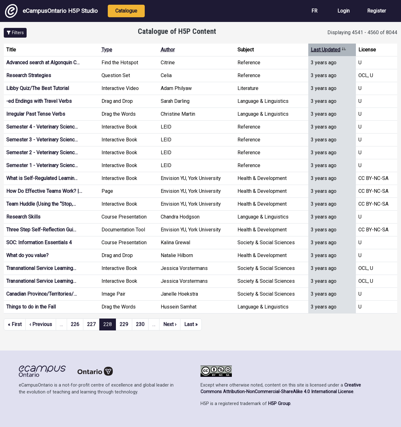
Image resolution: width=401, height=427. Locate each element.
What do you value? (27, 255)
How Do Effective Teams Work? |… (44, 191)
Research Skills (23, 217)
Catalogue (126, 11)
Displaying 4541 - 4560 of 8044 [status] (362, 32)
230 (140, 324)
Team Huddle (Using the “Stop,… (41, 204)
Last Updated (328, 50)
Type (107, 50)
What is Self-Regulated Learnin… (41, 178)
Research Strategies (28, 75)
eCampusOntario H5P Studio (51, 11)
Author (168, 50)
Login (343, 11)
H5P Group (279, 403)
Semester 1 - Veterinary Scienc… (42, 165)
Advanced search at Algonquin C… (43, 63)
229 (124, 324)
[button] (15, 33)
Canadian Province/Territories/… (41, 294)
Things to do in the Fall (31, 307)
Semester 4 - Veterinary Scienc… (42, 127)
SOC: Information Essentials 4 (39, 242)
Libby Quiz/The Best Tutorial (37, 88)
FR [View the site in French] (314, 11)
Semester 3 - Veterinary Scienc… (42, 140)
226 (75, 324)
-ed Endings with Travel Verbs (39, 101)
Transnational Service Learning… (41, 268)
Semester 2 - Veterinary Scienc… (42, 153)
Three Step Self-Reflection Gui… (41, 230)
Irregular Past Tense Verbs (35, 114)
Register (376, 11)
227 (91, 324)
